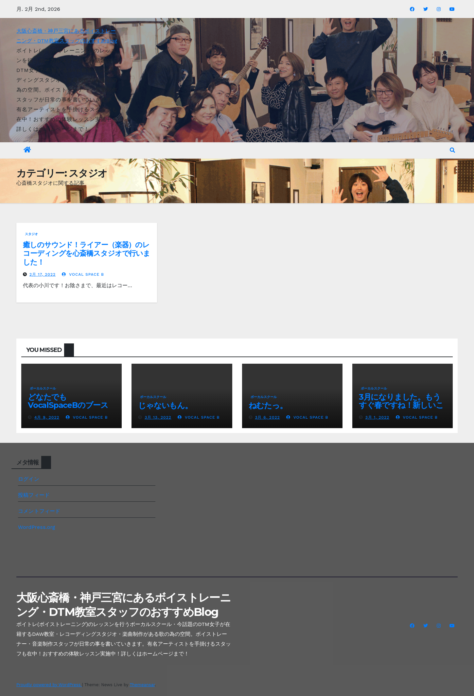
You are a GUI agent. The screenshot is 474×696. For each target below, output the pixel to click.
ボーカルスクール (43, 388)
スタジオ (31, 234)
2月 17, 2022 (42, 274)
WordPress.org (36, 527)
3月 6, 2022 (267, 417)
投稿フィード (34, 495)
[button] (452, 150)
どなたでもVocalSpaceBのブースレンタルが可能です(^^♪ (70, 405)
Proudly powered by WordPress (49, 684)
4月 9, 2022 (46, 417)
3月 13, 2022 (158, 417)
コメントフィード (39, 511)
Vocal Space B (83, 274)
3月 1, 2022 (377, 417)
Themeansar (142, 684)
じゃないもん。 (169, 405)
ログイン (28, 479)
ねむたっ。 (268, 405)
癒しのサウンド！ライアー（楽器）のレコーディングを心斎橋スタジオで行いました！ (86, 253)
